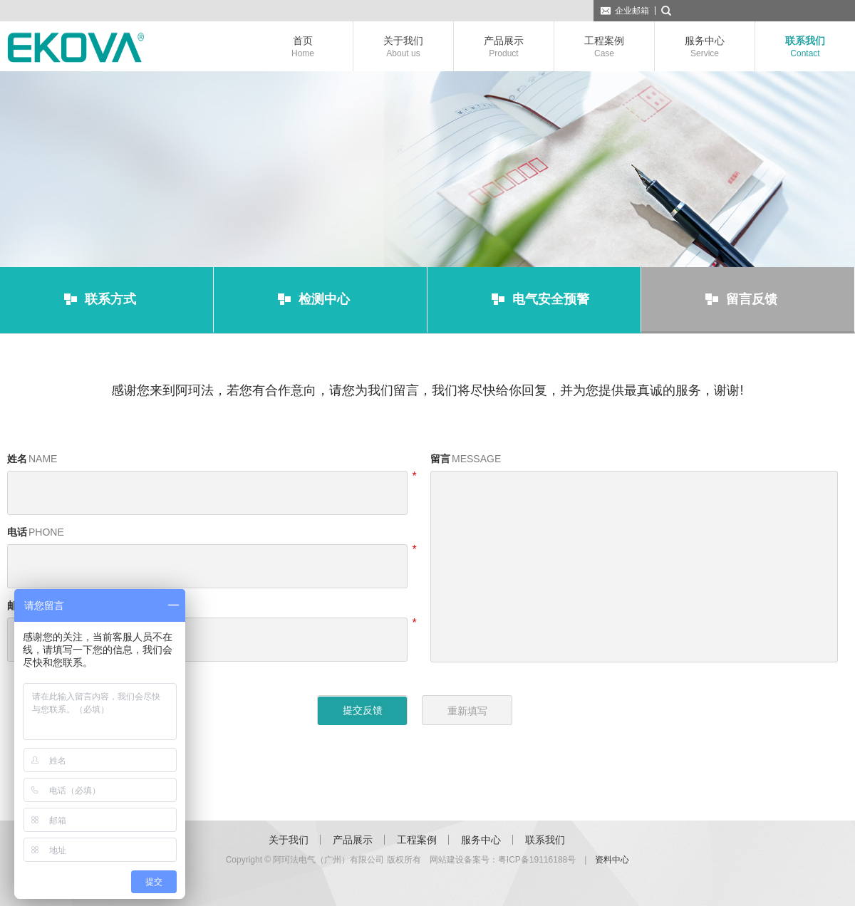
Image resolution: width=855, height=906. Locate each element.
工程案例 (604, 46)
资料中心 (612, 860)
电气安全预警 (550, 299)
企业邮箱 (632, 10)
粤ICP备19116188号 (537, 860)
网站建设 (447, 860)
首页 (303, 46)
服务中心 (705, 46)
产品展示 (504, 46)
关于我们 (403, 46)
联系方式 (110, 299)
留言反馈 (751, 299)
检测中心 (324, 299)
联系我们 (805, 46)
